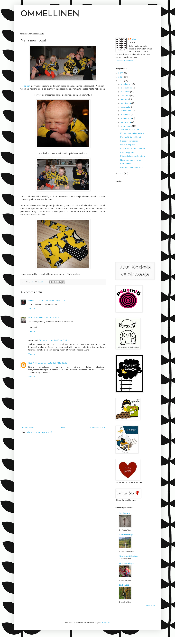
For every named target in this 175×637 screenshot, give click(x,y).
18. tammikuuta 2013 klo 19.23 (54, 340)
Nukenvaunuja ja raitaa (130, 160)
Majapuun (25, 85)
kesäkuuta (125, 106)
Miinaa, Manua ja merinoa (132, 133)
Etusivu (62, 427)
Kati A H (32, 362)
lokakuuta (125, 91)
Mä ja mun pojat (127, 144)
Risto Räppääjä (127, 152)
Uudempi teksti (28, 427)
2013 (121, 80)
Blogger (106, 622)
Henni (31, 300)
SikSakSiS (124, 584)
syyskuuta (125, 95)
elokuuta (125, 99)
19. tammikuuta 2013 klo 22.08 (52, 362)
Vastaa (31, 308)
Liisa (134, 39)
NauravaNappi (126, 534)
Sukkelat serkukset (129, 140)
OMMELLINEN (49, 14)
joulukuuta (126, 84)
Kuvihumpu (124, 512)
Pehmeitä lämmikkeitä (130, 136)
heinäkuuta (126, 103)
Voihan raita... (126, 163)
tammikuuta (126, 126)
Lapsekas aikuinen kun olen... (133, 148)
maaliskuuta (126, 118)
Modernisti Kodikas (128, 556)
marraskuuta (127, 87)
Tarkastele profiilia (124, 60)
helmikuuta (126, 122)
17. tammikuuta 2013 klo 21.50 (50, 300)
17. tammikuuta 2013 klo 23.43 (46, 317)
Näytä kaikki (150, 605)
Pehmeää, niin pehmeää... (132, 167)
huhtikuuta (126, 114)
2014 (121, 76)
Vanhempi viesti (97, 427)
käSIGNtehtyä (126, 563)
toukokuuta (126, 110)
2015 (121, 73)
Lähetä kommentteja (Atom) (39, 432)
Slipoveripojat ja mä (129, 129)
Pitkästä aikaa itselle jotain (132, 156)
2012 (121, 173)
